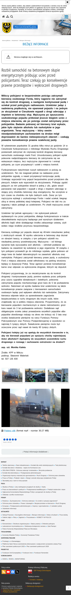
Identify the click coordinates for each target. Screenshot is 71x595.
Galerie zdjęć (6, 517)
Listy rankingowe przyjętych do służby (27, 487)
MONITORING (20, 559)
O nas (3, 520)
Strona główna (6, 40)
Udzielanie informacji (9, 508)
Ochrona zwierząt (28, 501)
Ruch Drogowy (42, 475)
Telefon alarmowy (8, 465)
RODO (11, 559)
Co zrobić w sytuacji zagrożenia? (46, 501)
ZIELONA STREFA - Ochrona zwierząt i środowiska (19, 470)
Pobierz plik (9, 431)
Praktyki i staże (19, 478)
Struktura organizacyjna (21, 523)
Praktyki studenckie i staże (56, 489)
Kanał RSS (4, 572)
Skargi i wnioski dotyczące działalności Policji (41, 478)
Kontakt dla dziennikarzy (10, 473)
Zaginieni (22, 517)
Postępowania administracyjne (31, 473)
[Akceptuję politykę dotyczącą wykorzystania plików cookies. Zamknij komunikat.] (67, 2)
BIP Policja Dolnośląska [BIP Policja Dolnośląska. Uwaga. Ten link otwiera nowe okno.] (42, 570)
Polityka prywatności (10, 592)
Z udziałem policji (56, 506)
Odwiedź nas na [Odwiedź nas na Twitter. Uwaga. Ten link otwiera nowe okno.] (17, 572)
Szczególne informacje (22, 515)
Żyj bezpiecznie (15, 501)
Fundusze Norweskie (41, 553)
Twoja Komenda (6, 532)
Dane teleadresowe (22, 465)
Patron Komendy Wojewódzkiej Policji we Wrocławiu (19, 529)
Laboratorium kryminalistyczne (12, 526)
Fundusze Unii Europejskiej (11, 553)
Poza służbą (63, 515)
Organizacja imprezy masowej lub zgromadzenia (18, 475)
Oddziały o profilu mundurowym (12, 494)
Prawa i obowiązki (27, 503)
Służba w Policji (7, 487)
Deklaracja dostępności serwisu (35, 526)
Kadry (44, 487)
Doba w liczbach (52, 515)
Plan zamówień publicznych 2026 (37, 546)
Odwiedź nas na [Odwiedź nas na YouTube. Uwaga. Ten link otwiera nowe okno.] (8, 572)
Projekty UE (5, 549)
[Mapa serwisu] (7, 16)
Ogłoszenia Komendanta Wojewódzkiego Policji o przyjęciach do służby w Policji (29, 492)
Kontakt (3, 462)
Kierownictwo (6, 523)
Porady (3, 497)
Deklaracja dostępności (35, 586)
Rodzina (5, 501)
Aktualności (15, 40)
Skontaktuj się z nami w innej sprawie (14, 480)
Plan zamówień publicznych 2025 (13, 546)
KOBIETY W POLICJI (44, 517)
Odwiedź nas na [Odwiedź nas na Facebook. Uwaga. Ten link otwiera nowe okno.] (13, 572)
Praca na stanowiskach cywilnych (13, 489)
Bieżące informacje (25, 40)
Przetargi (5, 541)
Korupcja (5, 506)
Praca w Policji (7, 478)
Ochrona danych (6, 556)
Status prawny (35, 523)
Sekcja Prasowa (7, 515)
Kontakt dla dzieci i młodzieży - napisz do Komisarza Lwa (21, 467)
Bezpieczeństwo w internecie (44, 503)
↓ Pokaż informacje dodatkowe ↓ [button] (35, 452)
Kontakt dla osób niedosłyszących (42, 465)
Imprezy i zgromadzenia (40, 506)
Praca (3, 483)
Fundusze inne (27, 553)
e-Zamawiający (15, 541)
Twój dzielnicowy (60, 465)
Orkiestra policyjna (48, 523)
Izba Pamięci (52, 526)
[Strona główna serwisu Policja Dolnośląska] (3, 16)
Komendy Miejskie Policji (10, 535)
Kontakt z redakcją (36, 580)
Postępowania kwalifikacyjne (36, 489)
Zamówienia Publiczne (8, 538)
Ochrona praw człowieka (56, 475)
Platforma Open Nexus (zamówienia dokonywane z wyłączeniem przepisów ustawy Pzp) (31, 544)
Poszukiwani (30, 517)
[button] (11, 16)
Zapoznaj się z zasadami (11, 590)
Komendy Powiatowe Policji (30, 535)
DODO (4, 559)
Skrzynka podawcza (45, 470)
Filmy (15, 517)
